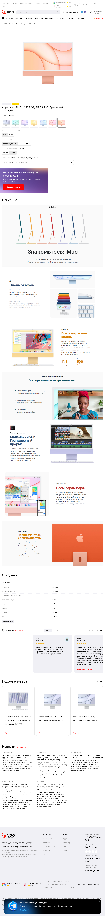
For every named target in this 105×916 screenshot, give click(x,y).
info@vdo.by (89, 845)
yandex (48, 630)
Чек (72, 887)
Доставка (15, 3)
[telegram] (82, 12)
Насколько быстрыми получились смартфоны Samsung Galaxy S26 (16, 786)
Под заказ (8, 733)
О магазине (5, 3)
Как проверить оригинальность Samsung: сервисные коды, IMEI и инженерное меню (51, 787)
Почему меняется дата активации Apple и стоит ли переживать (16, 756)
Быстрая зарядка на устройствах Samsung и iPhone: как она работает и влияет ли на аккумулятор (52, 757)
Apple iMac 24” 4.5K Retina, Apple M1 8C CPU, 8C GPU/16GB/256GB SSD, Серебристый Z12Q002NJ (18, 720)
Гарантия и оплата (26, 3)
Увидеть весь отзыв (53, 669)
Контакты (37, 3)
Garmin (64, 851)
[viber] (85, 12)
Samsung (65, 843)
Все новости (21, 747)
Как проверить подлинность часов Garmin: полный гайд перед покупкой (87, 756)
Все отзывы (19, 631)
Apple (64, 839)
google (57, 630)
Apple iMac (20, 24)
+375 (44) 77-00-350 (92, 838)
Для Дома (81, 18)
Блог (3, 6)
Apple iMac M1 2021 (31, 24)
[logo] (8, 12)
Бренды (45, 3)
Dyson (64, 847)
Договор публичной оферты (55, 884)
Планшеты (71, 18)
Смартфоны (19, 18)
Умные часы (38, 18)
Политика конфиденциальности (57, 881)
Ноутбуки (29, 18)
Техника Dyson (61, 18)
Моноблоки (12, 24)
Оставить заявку (13, 187)
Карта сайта (49, 887)
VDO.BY (4, 24)
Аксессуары (49, 18)
